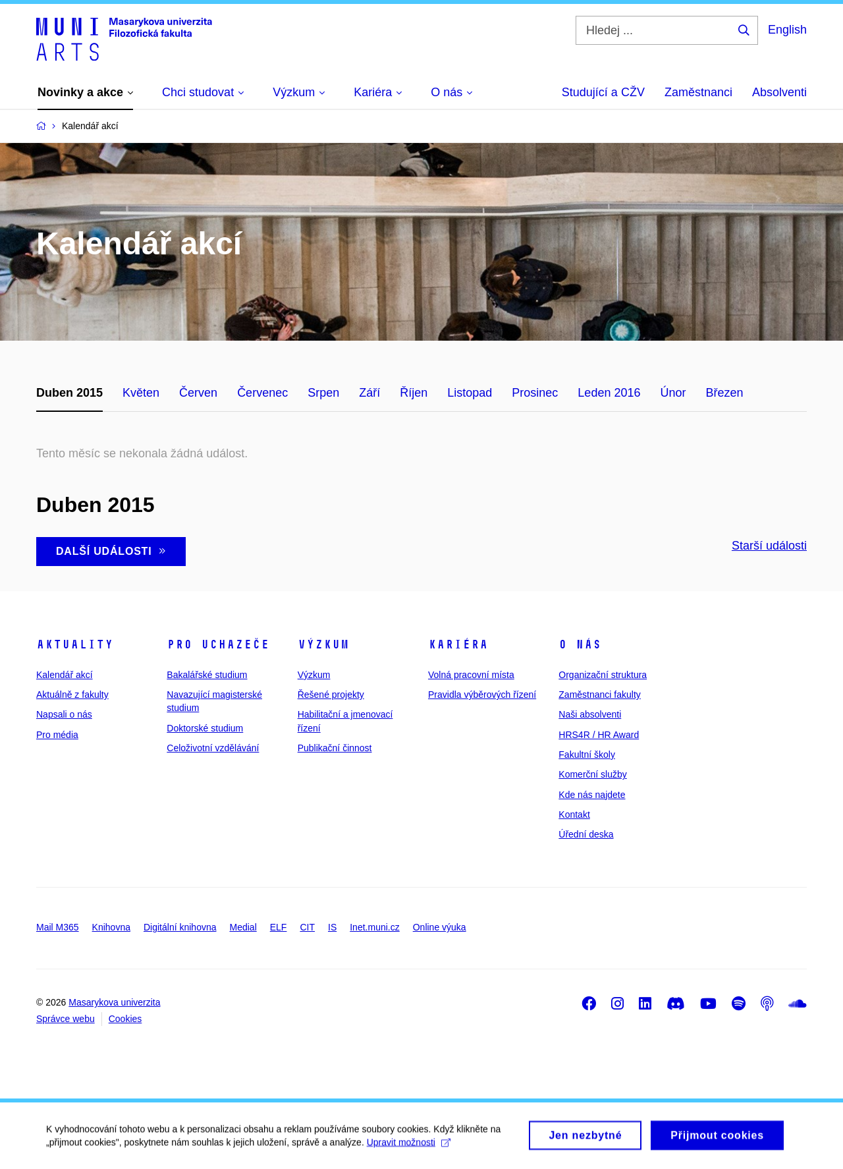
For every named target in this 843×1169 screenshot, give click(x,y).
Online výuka (439, 927)
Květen (140, 392)
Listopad (469, 392)
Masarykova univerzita (114, 1002)
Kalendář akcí (64, 675)
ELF (278, 927)
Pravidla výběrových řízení (482, 694)
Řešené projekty (331, 694)
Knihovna (111, 927)
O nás (579, 644)
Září (369, 392)
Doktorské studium (205, 728)
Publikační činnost (335, 748)
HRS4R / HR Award (598, 734)
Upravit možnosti (408, 1148)
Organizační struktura (602, 675)
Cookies (125, 1018)
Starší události (769, 545)
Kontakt (573, 814)
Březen (724, 392)
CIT (307, 927)
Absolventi (779, 92)
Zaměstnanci (698, 92)
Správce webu (65, 1018)
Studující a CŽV (603, 92)
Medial (243, 927)
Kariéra (458, 644)
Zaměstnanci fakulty (599, 694)
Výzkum (323, 644)
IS (332, 927)
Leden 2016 (609, 392)
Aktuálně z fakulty (72, 694)
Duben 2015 (69, 392)
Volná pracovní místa (471, 675)
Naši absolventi (589, 714)
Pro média (57, 734)
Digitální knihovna (180, 927)
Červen (198, 392)
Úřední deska (585, 834)
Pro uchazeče (218, 644)
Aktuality (74, 644)
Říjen (413, 392)
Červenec (262, 392)
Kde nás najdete (591, 794)
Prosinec (535, 392)
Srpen (323, 392)
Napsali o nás (64, 714)
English (787, 29)
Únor (673, 392)
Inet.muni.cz (374, 927)
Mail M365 (57, 927)
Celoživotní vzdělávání (213, 748)
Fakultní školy (586, 754)
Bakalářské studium (207, 675)
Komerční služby (592, 774)
